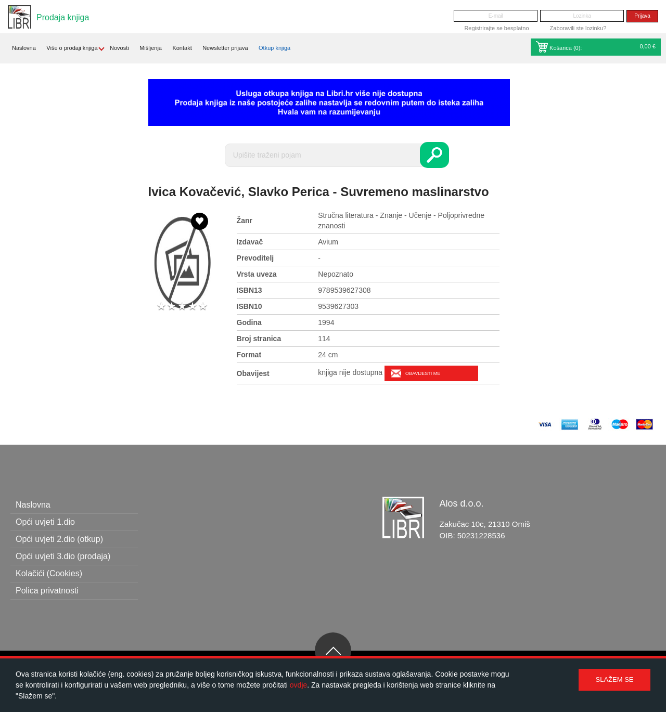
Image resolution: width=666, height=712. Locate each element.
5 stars (203, 307)
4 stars (192, 307)
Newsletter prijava (225, 48)
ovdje (298, 685)
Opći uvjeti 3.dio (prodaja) (63, 556)
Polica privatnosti (47, 590)
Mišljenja (150, 48)
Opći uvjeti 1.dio (45, 521)
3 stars (182, 307)
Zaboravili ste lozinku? (578, 28)
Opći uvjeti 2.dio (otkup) (59, 539)
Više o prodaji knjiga (71, 48)
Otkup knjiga (274, 48)
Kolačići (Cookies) (49, 573)
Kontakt (181, 48)
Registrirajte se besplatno (496, 28)
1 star (161, 307)
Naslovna (24, 48)
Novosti (119, 48)
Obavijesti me (422, 373)
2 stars (171, 307)
